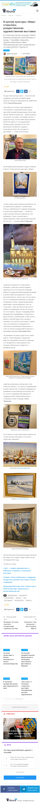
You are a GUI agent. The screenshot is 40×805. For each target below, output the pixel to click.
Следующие (19, 699)
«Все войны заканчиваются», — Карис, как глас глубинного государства (20, 733)
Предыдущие (8, 699)
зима (24, 598)
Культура (6, 50)
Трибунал (20, 727)
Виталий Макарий (8, 598)
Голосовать (20, 777)
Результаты (20, 772)
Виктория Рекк (23, 595)
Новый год (28, 600)
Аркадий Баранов (12, 595)
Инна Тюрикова (8, 600)
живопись (18, 598)
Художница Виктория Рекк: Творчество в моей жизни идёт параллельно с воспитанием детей (19, 588)
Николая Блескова (22, 499)
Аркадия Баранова (24, 468)
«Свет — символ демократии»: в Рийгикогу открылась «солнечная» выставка (17, 570)
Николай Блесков (19, 600)
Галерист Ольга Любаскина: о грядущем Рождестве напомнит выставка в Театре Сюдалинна (19, 579)
